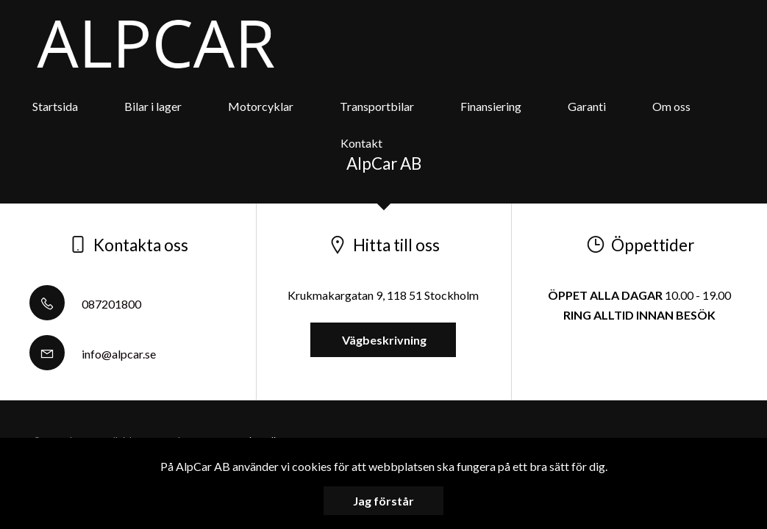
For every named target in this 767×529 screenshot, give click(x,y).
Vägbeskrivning (383, 340)
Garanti (587, 106)
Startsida (55, 106)
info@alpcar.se (92, 354)
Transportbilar (377, 106)
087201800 (85, 304)
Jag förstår (383, 501)
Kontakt (361, 143)
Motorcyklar (260, 106)
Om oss (671, 106)
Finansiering (490, 106)
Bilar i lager (153, 106)
